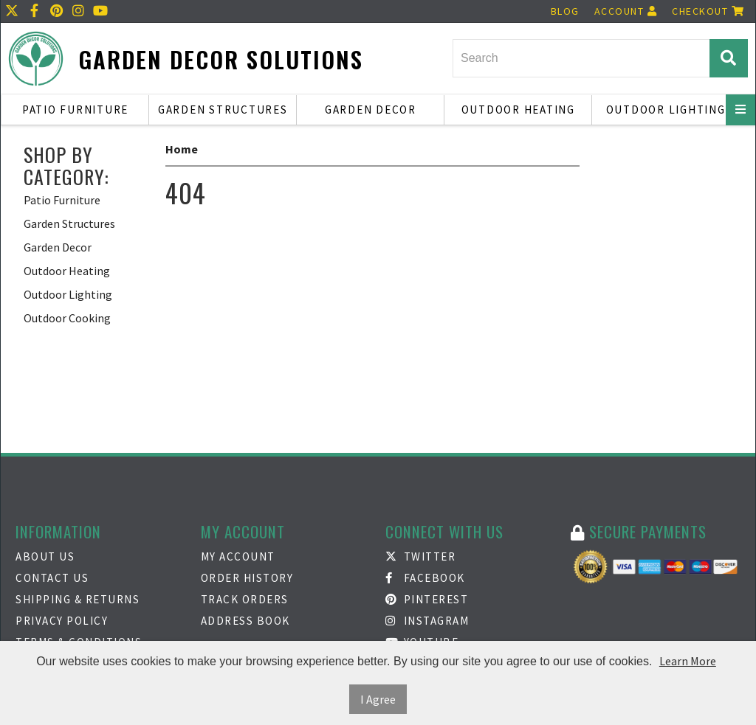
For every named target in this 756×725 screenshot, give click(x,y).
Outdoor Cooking (67, 318)
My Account (238, 556)
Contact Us (52, 578)
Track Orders (245, 599)
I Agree (378, 699)
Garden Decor (370, 110)
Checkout (708, 11)
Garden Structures (223, 110)
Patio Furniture (75, 110)
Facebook (425, 578)
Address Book (245, 621)
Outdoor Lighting (666, 110)
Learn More (687, 660)
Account (626, 11)
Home (181, 149)
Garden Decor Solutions (220, 59)
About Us (45, 556)
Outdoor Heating (518, 110)
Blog (565, 11)
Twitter (420, 556)
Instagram (427, 621)
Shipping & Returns (78, 599)
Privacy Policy (62, 621)
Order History (247, 578)
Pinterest (426, 599)
